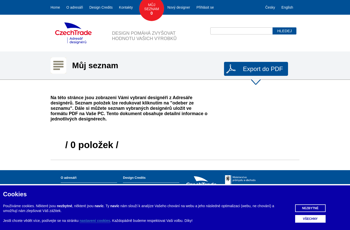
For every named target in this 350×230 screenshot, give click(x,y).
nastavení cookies (94, 221)
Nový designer (178, 7)
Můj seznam (151, 9)
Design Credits (101, 7)
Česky (270, 7)
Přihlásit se (205, 7)
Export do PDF (263, 68)
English (287, 7)
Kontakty (126, 7)
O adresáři (74, 7)
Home (55, 7)
